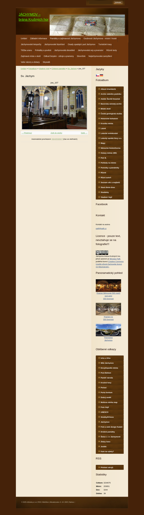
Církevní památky (59, 69)
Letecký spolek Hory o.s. (111, 138)
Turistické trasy (105, 44)
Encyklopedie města (109, 368)
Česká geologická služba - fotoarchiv (111, 114)
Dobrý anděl (106, 397)
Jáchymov (105, 422)
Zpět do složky (56, 133)
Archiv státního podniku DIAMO (111, 94)
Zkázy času (105, 442)
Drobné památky (108, 432)
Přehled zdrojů (107, 467)
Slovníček (81, 56)
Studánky (105, 192)
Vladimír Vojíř (106, 197)
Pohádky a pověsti (43, 50)
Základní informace (38, 38)
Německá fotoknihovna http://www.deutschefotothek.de (112, 148)
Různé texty (111, 50)
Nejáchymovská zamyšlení (100, 56)
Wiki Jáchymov (107, 363)
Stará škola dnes (108, 187)
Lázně (103, 128)
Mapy (103, 143)
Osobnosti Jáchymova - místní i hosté (100, 38)
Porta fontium (106, 392)
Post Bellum (106, 373)
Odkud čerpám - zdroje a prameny (59, 56)
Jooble (103, 447)
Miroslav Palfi (115, 259)
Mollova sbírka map (109, 402)
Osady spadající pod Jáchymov (81, 44)
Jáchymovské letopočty (31, 44)
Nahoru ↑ (72, 502)
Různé (103, 173)
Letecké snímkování (109, 133)
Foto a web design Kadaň (111, 427)
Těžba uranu (26, 50)
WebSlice (45, 502)
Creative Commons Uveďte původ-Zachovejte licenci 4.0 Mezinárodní (110, 264)
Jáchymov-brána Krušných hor (108, 256)
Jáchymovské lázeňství (54, 44)
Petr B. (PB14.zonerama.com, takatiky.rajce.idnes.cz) (110, 158)
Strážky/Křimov (107, 417)
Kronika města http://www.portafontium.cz (112, 124)
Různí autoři (106, 177)
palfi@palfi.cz (101, 228)
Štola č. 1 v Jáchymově (110, 437)
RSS (39, 502)
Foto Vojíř (105, 407)
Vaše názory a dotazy (30, 62)
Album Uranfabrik (108, 89)
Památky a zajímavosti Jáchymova (65, 38)
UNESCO (104, 412)
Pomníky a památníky (110, 168)
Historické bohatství (109, 119)
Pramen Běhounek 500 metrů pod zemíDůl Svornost (108, 296)
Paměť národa (107, 378)
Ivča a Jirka (105, 358)
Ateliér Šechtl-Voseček (110, 99)
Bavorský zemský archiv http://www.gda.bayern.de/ (112, 104)
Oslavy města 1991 (109, 153)
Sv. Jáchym (72, 69)
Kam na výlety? (107, 451)
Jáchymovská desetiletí (64, 50)
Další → (84, 133)
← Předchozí (27, 133)
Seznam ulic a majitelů (110, 182)
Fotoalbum (32, 69)
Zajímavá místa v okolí (31, 56)
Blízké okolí (106, 109)
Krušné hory (106, 383)
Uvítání (24, 38)
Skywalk (46, 62)
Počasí (103, 388)
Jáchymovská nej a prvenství (90, 50)
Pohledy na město (108, 163)
